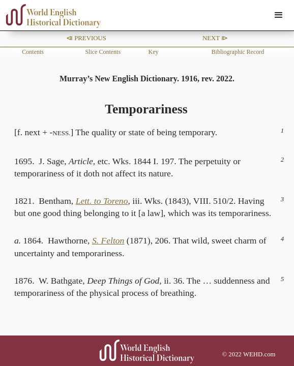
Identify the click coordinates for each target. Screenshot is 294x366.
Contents (33, 51)
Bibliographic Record (238, 51)
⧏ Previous (86, 38)
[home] (51, 16)
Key (153, 51)
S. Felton (108, 240)
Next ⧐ (215, 38)
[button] (278, 15)
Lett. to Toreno (102, 201)
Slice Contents (103, 51)
